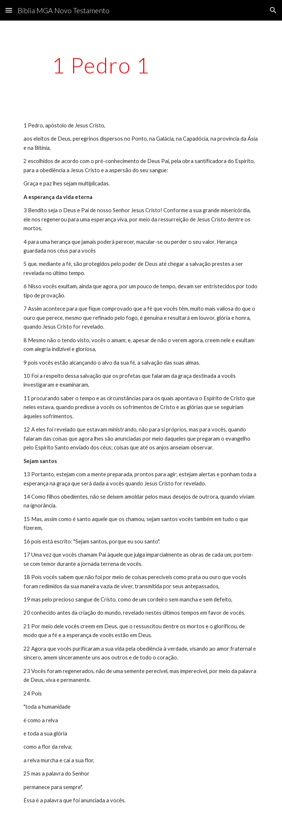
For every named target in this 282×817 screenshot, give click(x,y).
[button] (9, 10)
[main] (101, 65)
